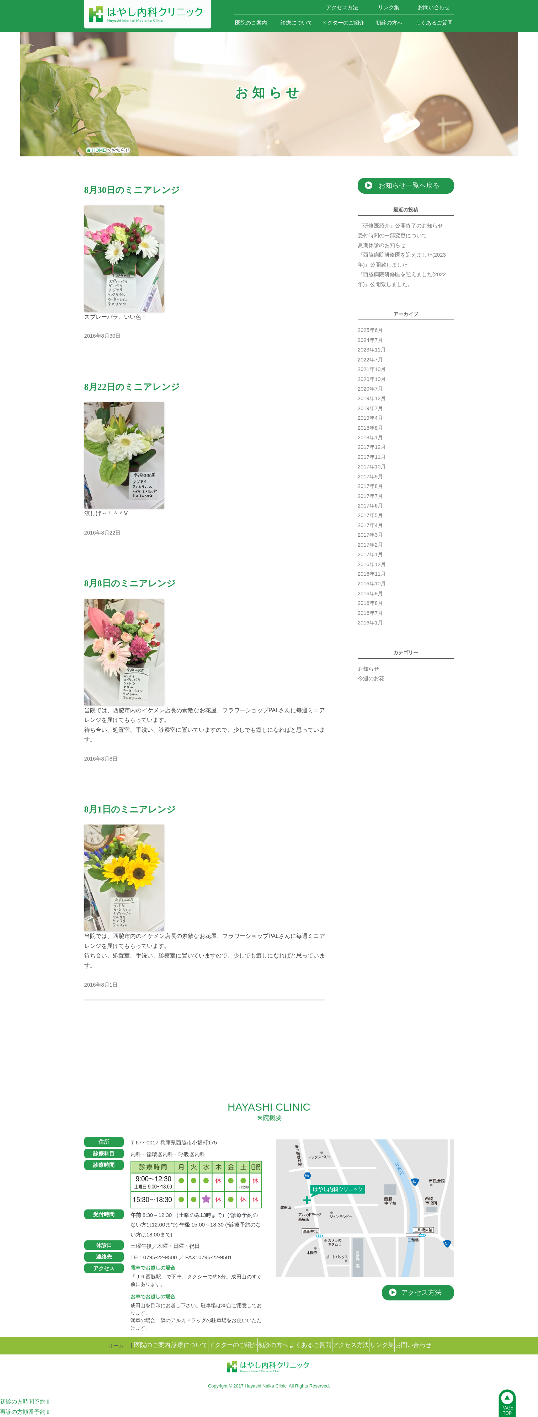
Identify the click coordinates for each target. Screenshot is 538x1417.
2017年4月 (370, 525)
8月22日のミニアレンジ (132, 387)
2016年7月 (370, 613)
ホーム (296, 7)
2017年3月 (370, 535)
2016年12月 (372, 564)
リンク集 (388, 7)
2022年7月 (370, 360)
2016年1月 (370, 623)
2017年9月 (370, 476)
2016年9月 (370, 593)
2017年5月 (370, 515)
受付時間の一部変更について (392, 235)
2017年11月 (372, 457)
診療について (297, 23)
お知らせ (368, 669)
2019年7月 (370, 408)
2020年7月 (370, 389)
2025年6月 (370, 330)
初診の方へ (389, 23)
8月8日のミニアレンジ (130, 583)
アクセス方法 (342, 7)
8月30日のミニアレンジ (132, 190)
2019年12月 (372, 398)
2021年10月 (372, 369)
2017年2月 (370, 545)
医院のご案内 (251, 23)
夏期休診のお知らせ (382, 245)
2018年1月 (370, 437)
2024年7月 (370, 340)
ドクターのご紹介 (343, 23)
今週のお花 (371, 678)
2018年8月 (370, 428)
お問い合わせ (434, 7)
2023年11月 (372, 350)
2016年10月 (372, 583)
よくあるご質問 (434, 23)
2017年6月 (370, 506)
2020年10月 (372, 379)
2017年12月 (372, 447)
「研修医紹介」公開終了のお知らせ (400, 226)
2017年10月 (372, 466)
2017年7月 (370, 496)
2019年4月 (370, 418)
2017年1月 (370, 554)
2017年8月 (370, 486)
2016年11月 (372, 574)
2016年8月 (370, 603)
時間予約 (24, 1402)
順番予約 (24, 1412)
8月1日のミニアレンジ (130, 809)
